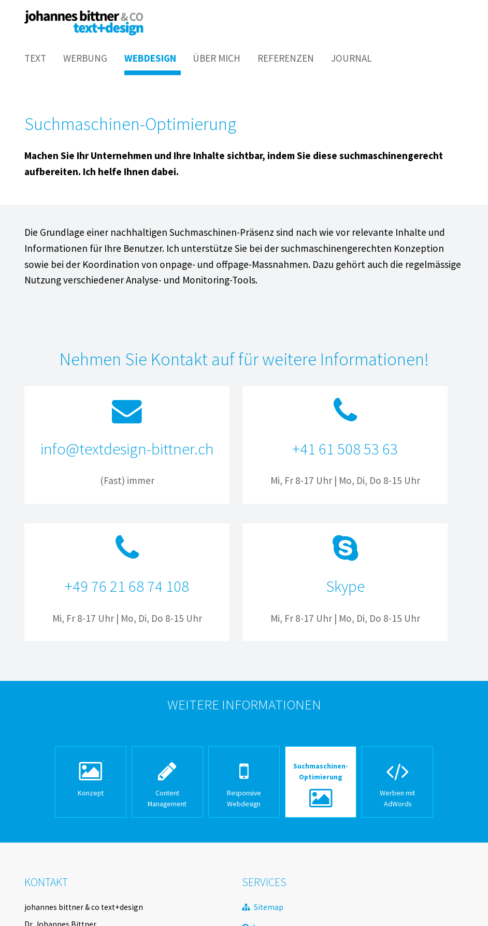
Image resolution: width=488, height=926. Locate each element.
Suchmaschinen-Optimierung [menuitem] (320, 771)
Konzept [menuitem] (91, 792)
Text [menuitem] (35, 58)
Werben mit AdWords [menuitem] (397, 798)
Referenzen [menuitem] (285, 58)
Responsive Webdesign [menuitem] (244, 798)
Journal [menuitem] (351, 58)
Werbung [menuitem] (85, 58)
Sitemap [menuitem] (268, 907)
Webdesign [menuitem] (150, 58)
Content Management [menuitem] (167, 798)
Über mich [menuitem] (216, 58)
